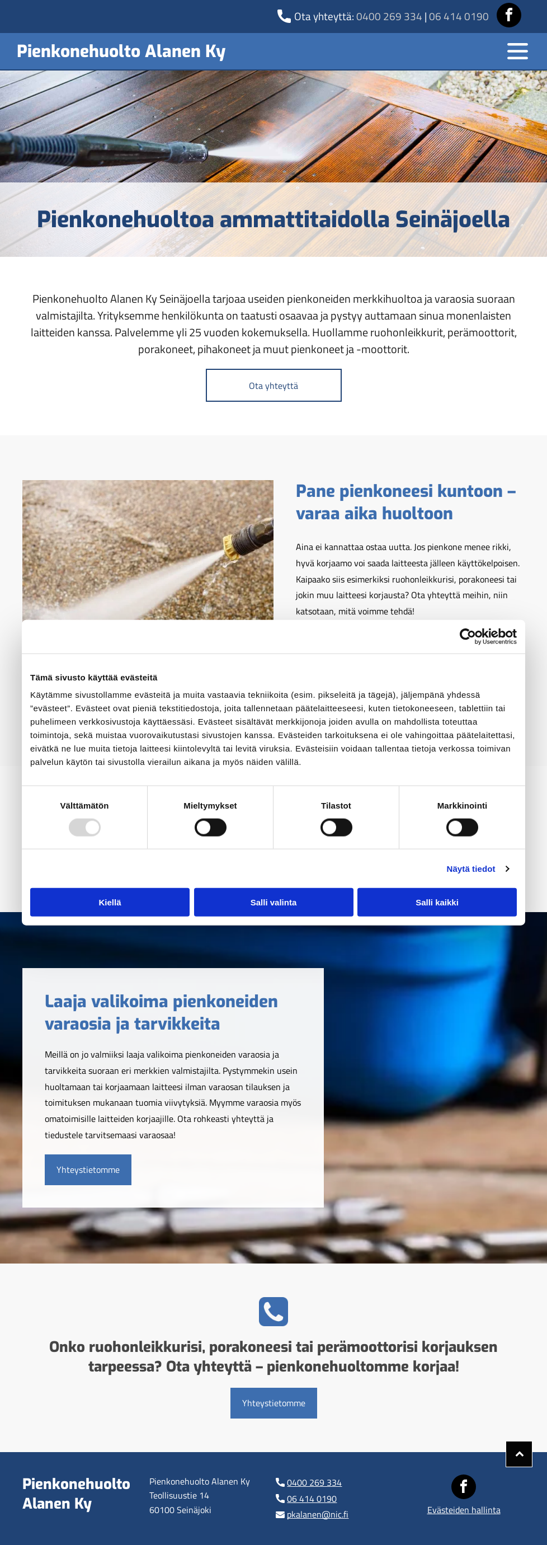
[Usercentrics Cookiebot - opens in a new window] (468, 636)
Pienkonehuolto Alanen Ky (121, 51)
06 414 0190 (459, 16)
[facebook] (509, 16)
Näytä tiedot (471, 868)
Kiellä (109, 902)
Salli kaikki (437, 902)
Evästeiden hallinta (464, 1509)
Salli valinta (274, 902)
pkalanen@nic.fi (317, 1514)
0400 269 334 (389, 16)
